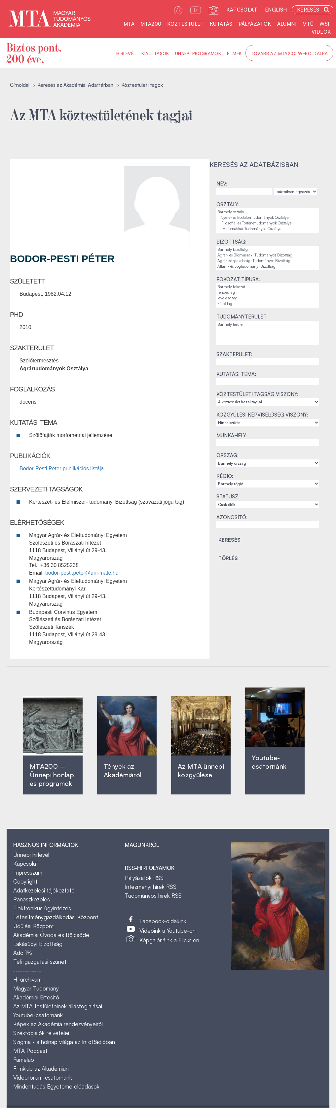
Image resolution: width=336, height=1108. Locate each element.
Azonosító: (231, 517)
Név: (221, 184)
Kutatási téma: (236, 374)
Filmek (234, 53)
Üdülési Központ (33, 926)
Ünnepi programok (198, 53)
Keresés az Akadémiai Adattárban (75, 85)
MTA (129, 24)
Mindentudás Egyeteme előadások (56, 1086)
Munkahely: (231, 435)
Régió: (224, 476)
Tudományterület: (242, 317)
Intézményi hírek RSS (150, 886)
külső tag (267, 304)
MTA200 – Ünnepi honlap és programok (52, 775)
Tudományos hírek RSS (153, 895)
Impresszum (27, 872)
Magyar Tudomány (36, 988)
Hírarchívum (27, 979)
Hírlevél (125, 53)
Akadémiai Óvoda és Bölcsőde (51, 934)
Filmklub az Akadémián (41, 1068)
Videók (321, 32)
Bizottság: (231, 242)
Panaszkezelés (31, 899)
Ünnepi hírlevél (31, 854)
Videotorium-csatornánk (42, 1077)
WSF (325, 24)
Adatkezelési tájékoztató (44, 890)
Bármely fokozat (267, 287)
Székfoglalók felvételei (41, 1032)
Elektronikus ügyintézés (42, 908)
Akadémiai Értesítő (36, 997)
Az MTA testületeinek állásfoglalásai (57, 1006)
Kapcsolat (241, 10)
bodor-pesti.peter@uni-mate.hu (82, 573)
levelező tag (267, 298)
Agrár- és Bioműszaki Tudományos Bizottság (267, 255)
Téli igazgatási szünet (39, 961)
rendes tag (267, 292)
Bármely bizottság (267, 249)
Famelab (23, 1059)
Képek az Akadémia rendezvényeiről (58, 1024)
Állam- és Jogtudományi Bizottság (267, 266)
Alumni (286, 24)
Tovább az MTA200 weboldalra (289, 53)
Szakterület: (234, 354)
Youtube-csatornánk (38, 1015)
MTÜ (308, 24)
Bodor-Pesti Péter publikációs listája (61, 468)
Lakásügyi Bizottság (37, 943)
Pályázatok (255, 24)
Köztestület (185, 24)
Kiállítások (155, 53)
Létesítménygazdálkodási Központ (55, 917)
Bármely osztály (267, 212)
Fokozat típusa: (238, 279)
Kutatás (221, 24)
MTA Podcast (30, 1050)
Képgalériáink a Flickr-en (169, 940)
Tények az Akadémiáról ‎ (122, 770)
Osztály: (227, 204)
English (276, 10)
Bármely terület (267, 324)
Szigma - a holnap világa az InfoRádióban (64, 1041)
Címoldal (19, 85)
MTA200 (150, 24)
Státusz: (228, 496)
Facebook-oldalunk (162, 921)
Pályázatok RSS (144, 877)
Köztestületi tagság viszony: (257, 394)
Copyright (25, 881)
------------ (27, 970)
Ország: (227, 455)
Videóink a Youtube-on (167, 930)
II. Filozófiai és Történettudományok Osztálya (267, 223)
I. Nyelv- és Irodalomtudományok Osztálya (267, 217)
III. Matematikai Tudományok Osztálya (267, 229)
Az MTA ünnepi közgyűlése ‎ (201, 770)
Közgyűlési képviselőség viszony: (262, 415)
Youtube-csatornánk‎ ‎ (269, 762)
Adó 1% (22, 952)
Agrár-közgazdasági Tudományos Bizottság (267, 261)
